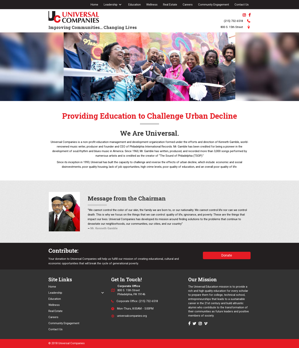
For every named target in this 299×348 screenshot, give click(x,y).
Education (54, 299)
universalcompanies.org (132, 316)
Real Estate (55, 311)
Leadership (55, 292)
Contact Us (55, 329)
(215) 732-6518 (148, 301)
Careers (53, 317)
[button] (227, 255)
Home (52, 286)
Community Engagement (63, 323)
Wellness (54, 305)
